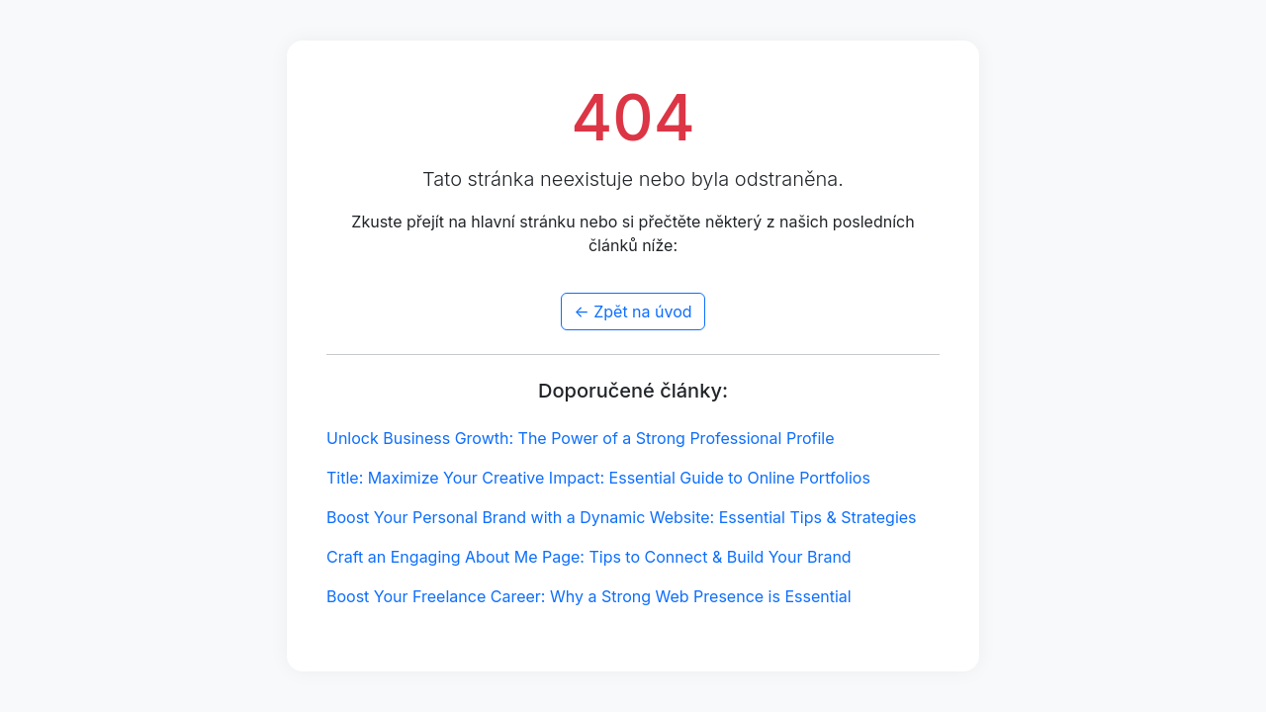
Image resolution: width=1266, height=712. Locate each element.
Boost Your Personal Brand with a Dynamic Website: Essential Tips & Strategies (621, 517)
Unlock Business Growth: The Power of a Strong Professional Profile (580, 438)
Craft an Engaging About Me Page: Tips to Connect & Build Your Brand (589, 557)
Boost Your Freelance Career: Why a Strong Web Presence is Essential (589, 596)
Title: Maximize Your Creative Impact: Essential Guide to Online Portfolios (598, 478)
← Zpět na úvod (632, 311)
